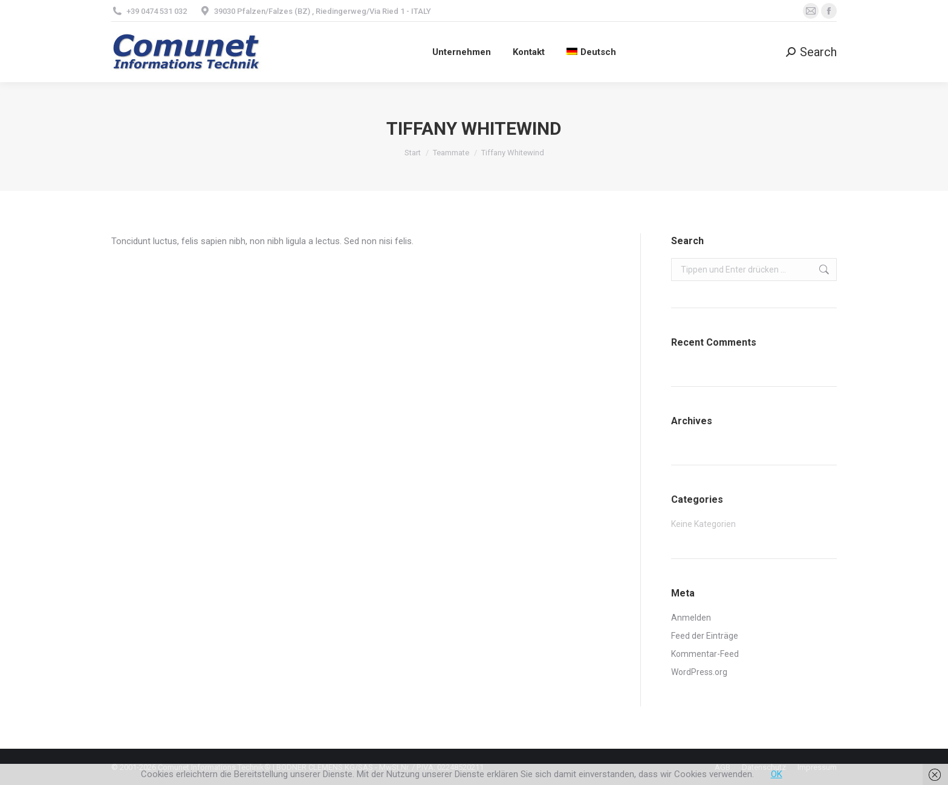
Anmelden (691, 617)
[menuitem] (591, 52)
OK (776, 774)
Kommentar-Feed (705, 654)
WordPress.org (699, 672)
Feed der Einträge (704, 636)
